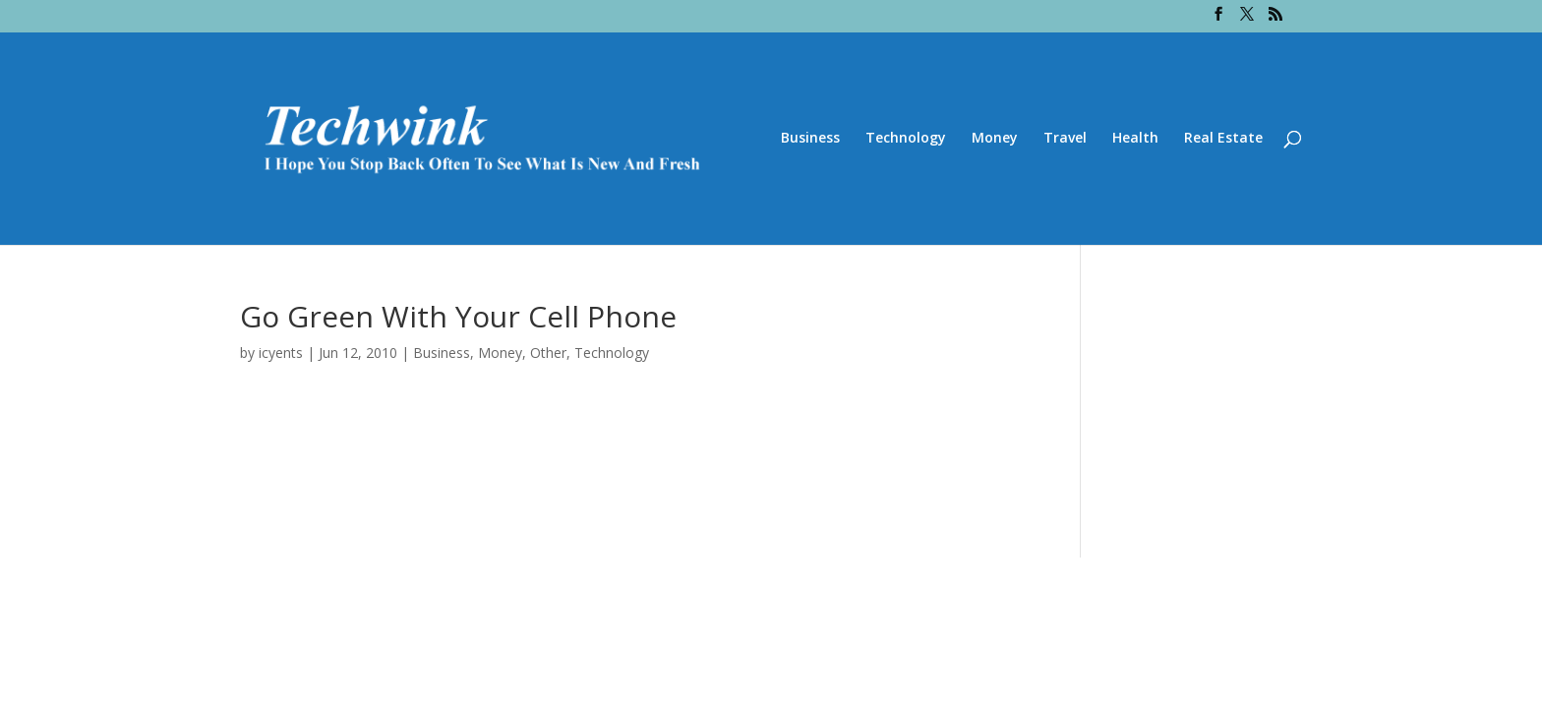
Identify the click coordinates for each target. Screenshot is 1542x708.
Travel (1065, 139)
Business (810, 139)
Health (1135, 139)
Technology (905, 139)
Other (548, 352)
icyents (281, 352)
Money (995, 139)
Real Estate (1223, 139)
